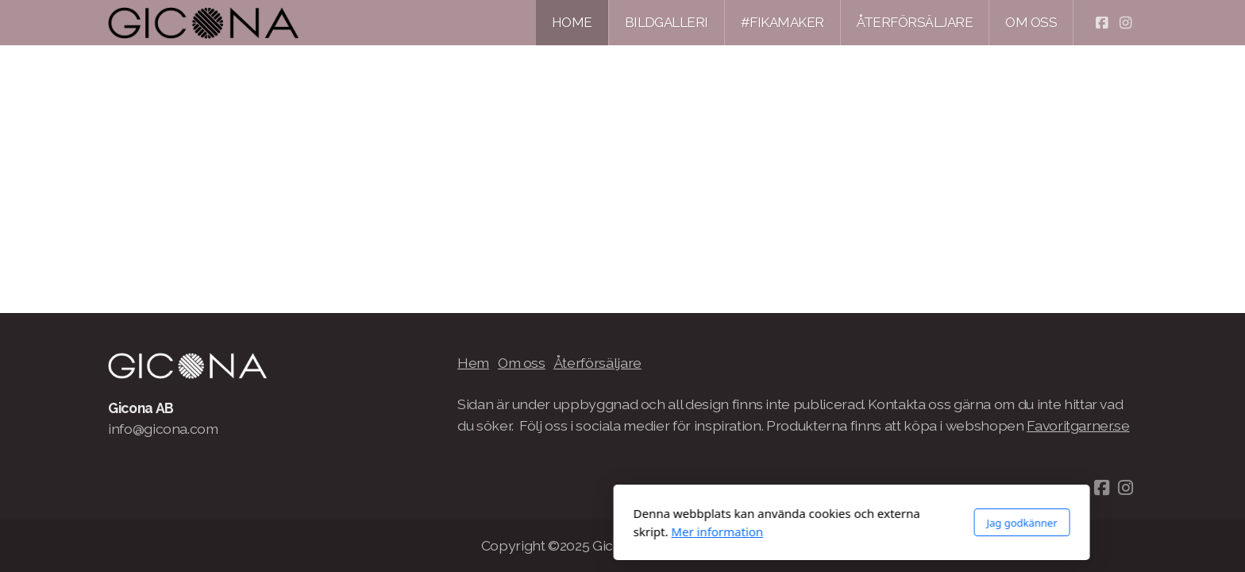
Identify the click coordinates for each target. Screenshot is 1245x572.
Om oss (521, 362)
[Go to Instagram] (1125, 23)
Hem (473, 362)
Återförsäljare (597, 362)
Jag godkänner (792, 523)
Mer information (488, 531)
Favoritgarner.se (1078, 425)
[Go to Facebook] (1101, 23)
